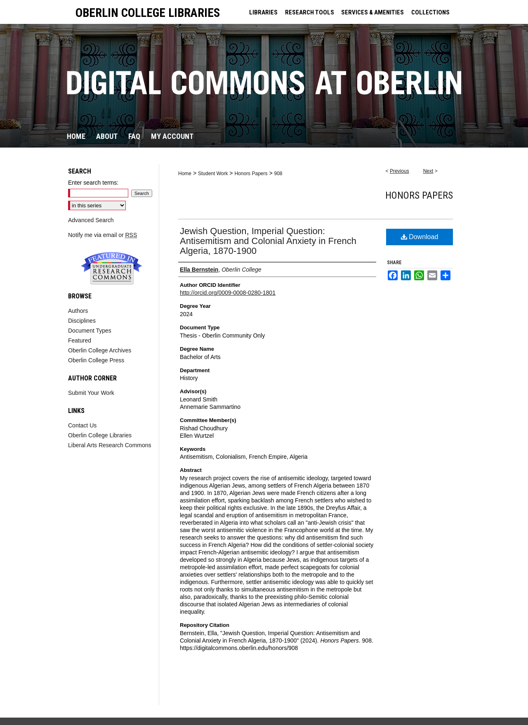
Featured (79, 340)
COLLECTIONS (430, 12)
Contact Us (82, 425)
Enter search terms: (93, 182)
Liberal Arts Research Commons (109, 445)
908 (278, 173)
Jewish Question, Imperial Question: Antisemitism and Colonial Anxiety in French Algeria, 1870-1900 (268, 241)
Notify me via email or (102, 235)
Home (184, 173)
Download (419, 236)
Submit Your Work (91, 392)
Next (428, 171)
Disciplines (82, 320)
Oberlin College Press (96, 360)
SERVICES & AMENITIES (372, 12)
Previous (399, 171)
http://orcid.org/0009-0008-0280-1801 (228, 292)
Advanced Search (91, 220)
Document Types (89, 330)
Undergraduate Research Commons (111, 268)
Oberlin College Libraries (100, 435)
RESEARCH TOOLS (309, 12)
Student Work (213, 173)
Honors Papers (250, 173)
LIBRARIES (263, 12)
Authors (78, 310)
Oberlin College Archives (99, 350)
